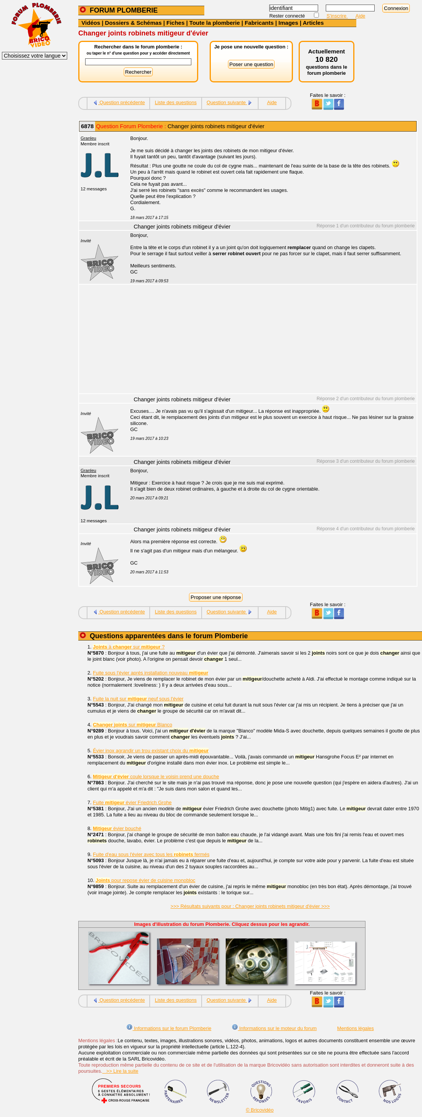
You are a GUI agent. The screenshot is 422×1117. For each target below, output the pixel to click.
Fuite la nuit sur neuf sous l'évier (138, 699)
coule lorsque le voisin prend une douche (156, 776)
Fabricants (259, 22)
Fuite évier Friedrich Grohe (132, 802)
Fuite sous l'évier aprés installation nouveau (150, 673)
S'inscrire (337, 16)
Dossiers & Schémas (133, 22)
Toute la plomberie (214, 22)
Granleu (88, 138)
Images (288, 22)
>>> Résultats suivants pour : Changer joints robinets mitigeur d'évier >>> (250, 906)
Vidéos (90, 22)
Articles (313, 22)
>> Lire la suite (120, 1071)
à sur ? (129, 647)
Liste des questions (176, 102)
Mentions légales (355, 1028)
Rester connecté (287, 16)
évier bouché (117, 828)
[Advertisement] (269, 339)
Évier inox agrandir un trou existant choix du (151, 750)
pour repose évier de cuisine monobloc (145, 880)
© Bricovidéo (260, 1110)
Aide (360, 16)
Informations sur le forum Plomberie (168, 1028)
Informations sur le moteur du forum (274, 1028)
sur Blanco (132, 724)
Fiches (176, 22)
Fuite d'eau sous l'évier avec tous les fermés (151, 854)
